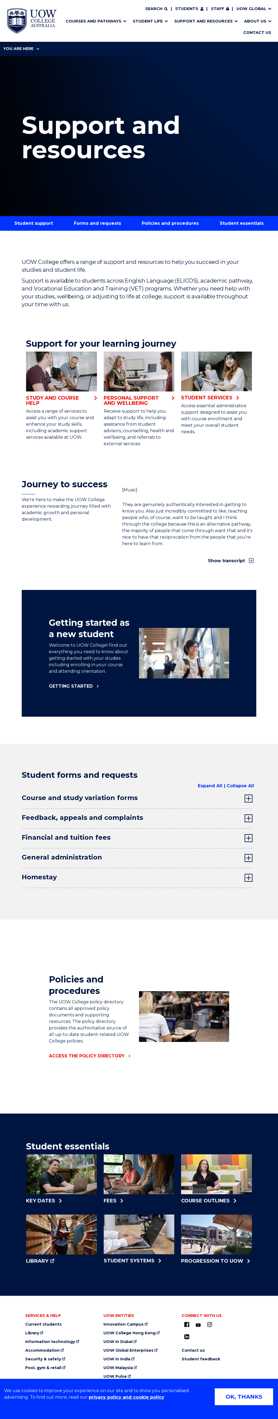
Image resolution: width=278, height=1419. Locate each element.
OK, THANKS (244, 1396)
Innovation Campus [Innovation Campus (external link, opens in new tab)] (123, 1324)
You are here (21, 48)
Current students (43, 1324)
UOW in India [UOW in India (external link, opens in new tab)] (116, 1359)
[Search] (156, 9)
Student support (33, 223)
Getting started (71, 686)
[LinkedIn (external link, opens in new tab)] (187, 1337)
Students (186, 8)
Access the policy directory (87, 1055)
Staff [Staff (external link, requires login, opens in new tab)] (217, 8)
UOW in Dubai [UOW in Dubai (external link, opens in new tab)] (117, 1341)
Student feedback (201, 1359)
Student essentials (242, 223)
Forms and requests (97, 223)
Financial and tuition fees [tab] (66, 837)
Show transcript (227, 560)
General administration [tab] (62, 857)
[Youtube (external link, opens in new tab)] (198, 1325)
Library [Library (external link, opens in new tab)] (32, 1333)
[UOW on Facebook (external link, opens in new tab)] (187, 1324)
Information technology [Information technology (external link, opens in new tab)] (50, 1341)
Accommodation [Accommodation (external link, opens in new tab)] (42, 1350)
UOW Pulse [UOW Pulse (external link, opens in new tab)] (115, 1376)
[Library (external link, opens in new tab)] (61, 1239)
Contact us (193, 1350)
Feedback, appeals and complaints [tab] (82, 817)
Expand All (210, 785)
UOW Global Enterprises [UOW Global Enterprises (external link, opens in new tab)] (128, 1350)
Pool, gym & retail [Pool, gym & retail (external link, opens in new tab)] (43, 1368)
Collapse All (240, 785)
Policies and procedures (170, 223)
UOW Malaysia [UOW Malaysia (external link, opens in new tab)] (118, 1368)
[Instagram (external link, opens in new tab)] (209, 1324)
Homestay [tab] (39, 877)
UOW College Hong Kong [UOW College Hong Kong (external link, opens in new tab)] (129, 1333)
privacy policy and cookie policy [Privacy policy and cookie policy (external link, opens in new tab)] (126, 1397)
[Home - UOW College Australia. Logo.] (32, 21)
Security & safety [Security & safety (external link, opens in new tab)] (43, 1359)
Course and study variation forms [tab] (80, 798)
